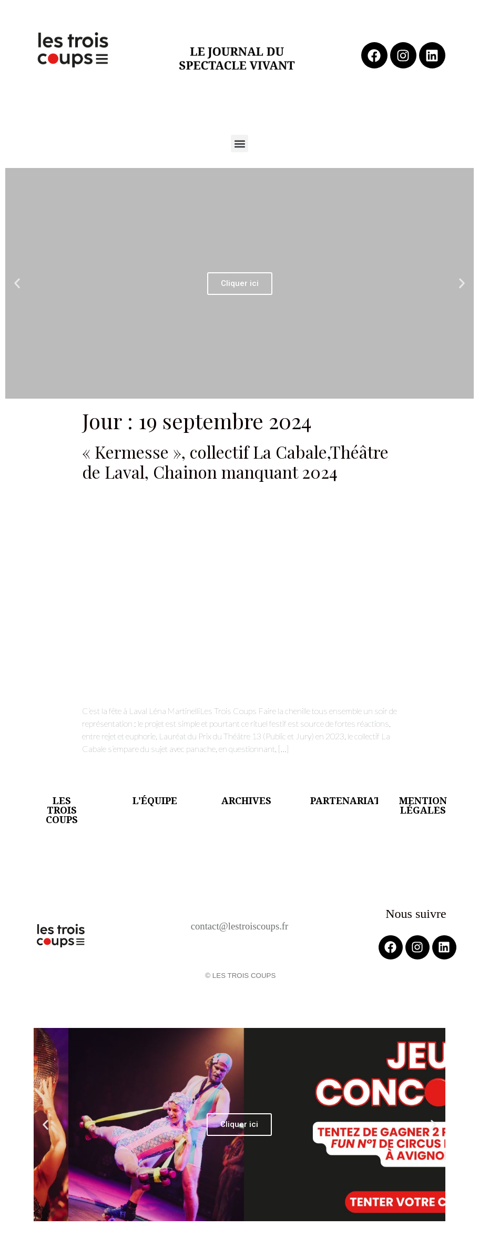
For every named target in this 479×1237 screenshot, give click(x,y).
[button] (239, 143)
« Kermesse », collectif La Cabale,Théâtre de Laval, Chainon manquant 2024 (235, 461)
